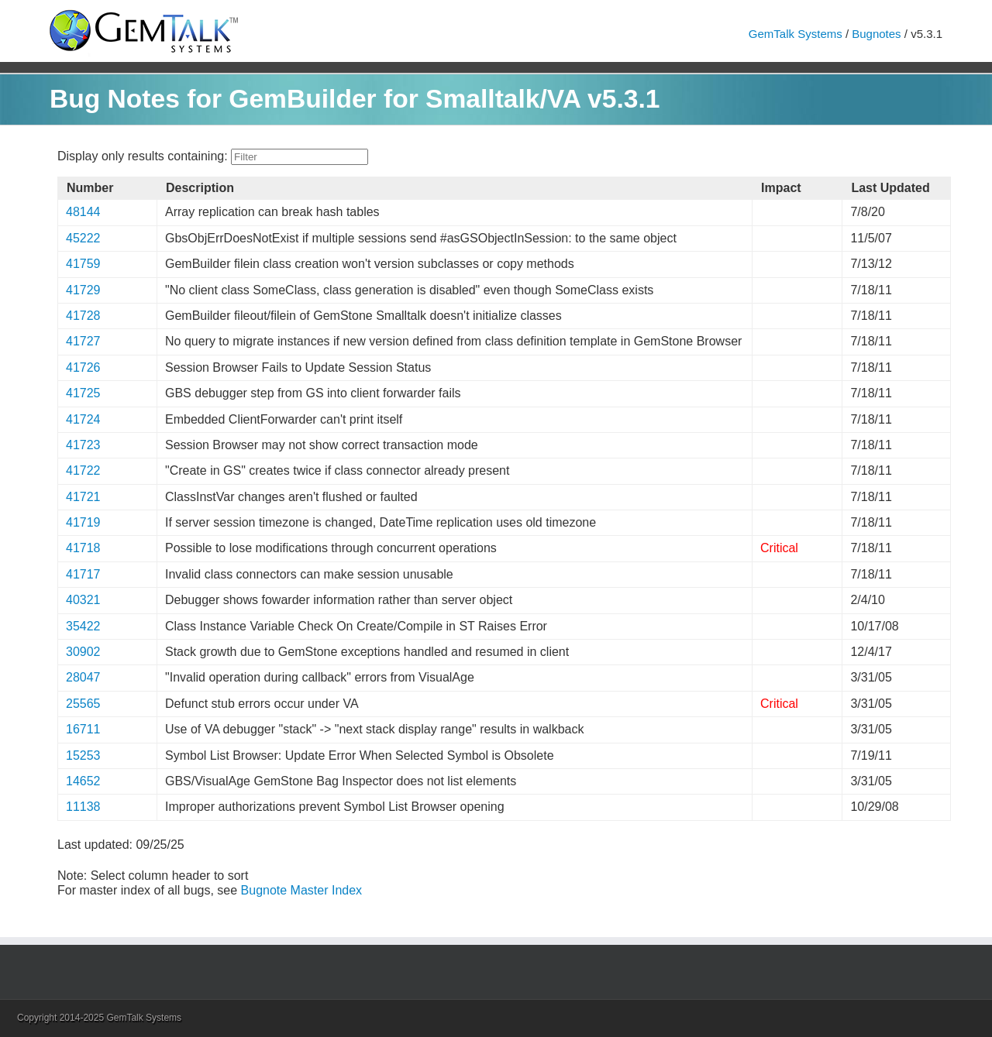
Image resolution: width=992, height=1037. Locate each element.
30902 (83, 651)
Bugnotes (876, 33)
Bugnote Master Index (302, 890)
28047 (83, 677)
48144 (83, 211)
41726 (83, 367)
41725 (83, 393)
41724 (83, 419)
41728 (83, 315)
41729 (83, 290)
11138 (83, 806)
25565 (83, 703)
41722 (83, 470)
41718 (83, 548)
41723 (83, 445)
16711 (83, 729)
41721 (83, 496)
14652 (83, 781)
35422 (83, 626)
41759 (83, 263)
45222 (83, 238)
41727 (83, 341)
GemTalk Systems (795, 33)
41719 (83, 522)
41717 (83, 574)
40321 (83, 599)
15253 (83, 755)
